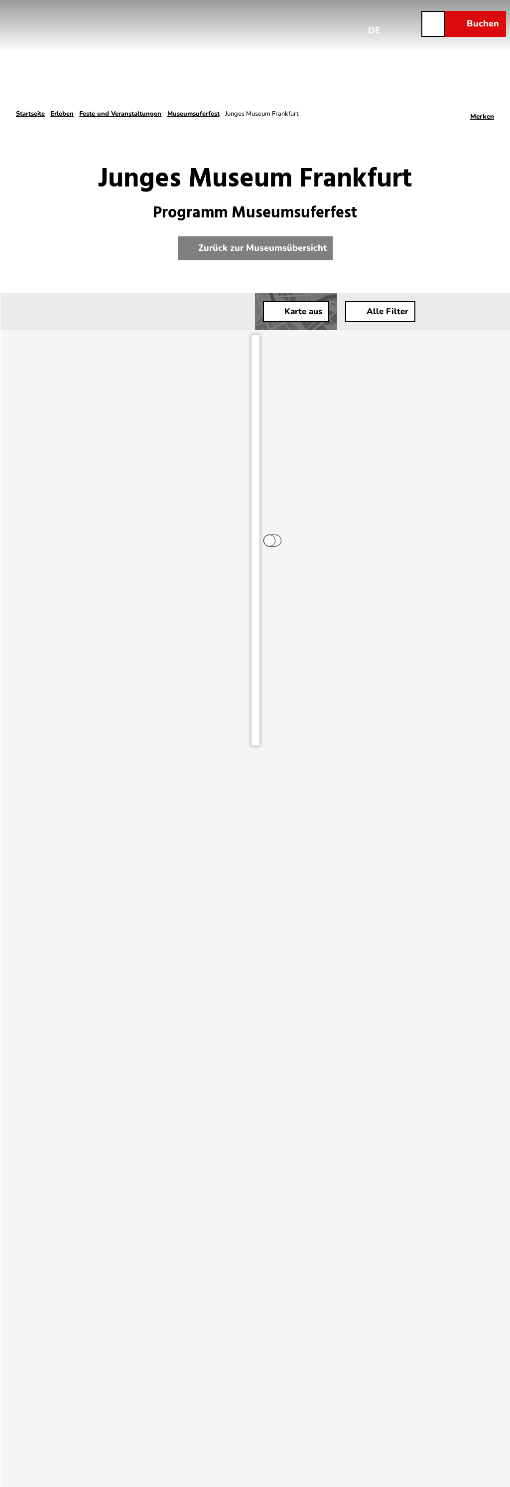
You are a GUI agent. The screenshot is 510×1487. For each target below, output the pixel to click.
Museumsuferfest (193, 113)
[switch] (204, 345)
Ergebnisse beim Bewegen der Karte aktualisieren (114, 345)
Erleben (62, 113)
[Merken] (482, 114)
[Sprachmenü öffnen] (374, 23)
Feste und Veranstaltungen (120, 113)
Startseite (30, 113)
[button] (475, 311)
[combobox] (101, 311)
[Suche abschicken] (101, 311)
